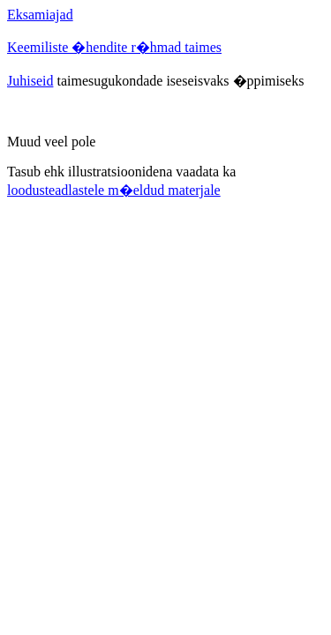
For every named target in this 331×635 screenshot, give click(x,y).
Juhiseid (30, 80)
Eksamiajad (40, 14)
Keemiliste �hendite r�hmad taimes (114, 47)
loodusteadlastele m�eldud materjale (114, 190)
